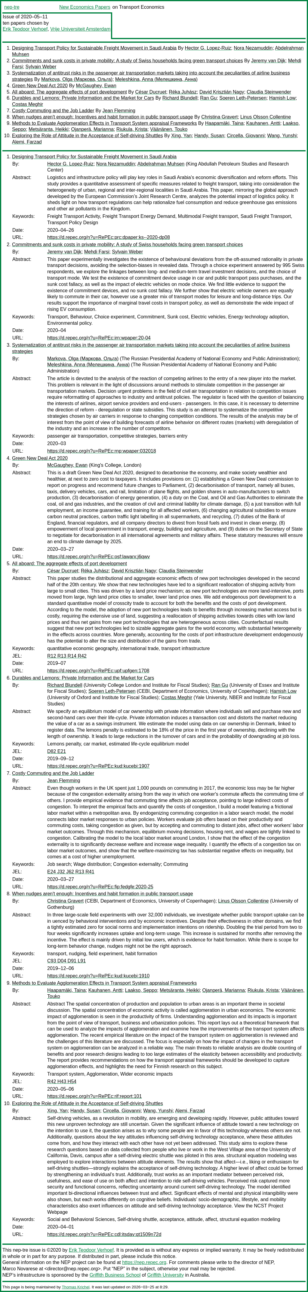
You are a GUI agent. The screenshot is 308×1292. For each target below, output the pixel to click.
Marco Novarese (20, 1268)
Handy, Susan (209, 135)
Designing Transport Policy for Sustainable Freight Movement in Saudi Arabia (94, 48)
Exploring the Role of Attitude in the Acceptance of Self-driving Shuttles (87, 135)
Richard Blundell (180, 98)
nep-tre (12, 7)
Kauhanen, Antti (263, 123)
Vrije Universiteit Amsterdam (80, 29)
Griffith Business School (115, 1275)
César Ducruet (150, 91)
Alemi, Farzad (27, 141)
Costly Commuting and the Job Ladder (53, 110)
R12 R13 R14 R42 (67, 655)
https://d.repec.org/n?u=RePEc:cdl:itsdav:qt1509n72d (104, 1234)
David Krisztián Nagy (221, 91)
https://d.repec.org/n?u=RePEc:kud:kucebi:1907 (98, 766)
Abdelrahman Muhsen (161, 163)
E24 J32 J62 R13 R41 (70, 871)
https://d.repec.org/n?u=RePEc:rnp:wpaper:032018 (101, 451)
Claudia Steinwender (269, 91)
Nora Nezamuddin (253, 48)
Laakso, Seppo (141, 990)
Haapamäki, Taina (224, 123)
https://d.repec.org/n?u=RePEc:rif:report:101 (94, 1096)
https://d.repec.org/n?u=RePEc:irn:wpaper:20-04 (99, 337)
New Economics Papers (84, 7)
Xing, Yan (181, 135)
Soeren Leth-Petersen (242, 98)
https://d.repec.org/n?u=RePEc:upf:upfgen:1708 (98, 670)
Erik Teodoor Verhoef (25, 29)
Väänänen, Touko (168, 129)
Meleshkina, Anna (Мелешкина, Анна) (156, 79)
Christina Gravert (219, 116)
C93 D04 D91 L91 (66, 960)
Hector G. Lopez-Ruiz (208, 48)
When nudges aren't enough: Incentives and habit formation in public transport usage (102, 116)
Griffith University (165, 1275)
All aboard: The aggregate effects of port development (69, 91)
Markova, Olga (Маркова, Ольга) (76, 79)
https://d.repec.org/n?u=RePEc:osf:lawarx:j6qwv (98, 556)
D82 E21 (56, 751)
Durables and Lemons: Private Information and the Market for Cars (83, 98)
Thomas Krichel (75, 1287)
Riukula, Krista (131, 129)
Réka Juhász (183, 91)
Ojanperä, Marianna (92, 129)
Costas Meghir (27, 104)
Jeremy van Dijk (268, 60)
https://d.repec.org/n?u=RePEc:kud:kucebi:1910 (98, 975)
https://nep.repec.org (144, 1262)
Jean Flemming (119, 110)
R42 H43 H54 (61, 1081)
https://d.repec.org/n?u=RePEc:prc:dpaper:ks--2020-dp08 (108, 237)
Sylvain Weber (40, 66)
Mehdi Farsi (96, 251)
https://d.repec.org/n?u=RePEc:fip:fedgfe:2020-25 (100, 886)
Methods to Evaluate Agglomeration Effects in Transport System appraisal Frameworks (104, 123)
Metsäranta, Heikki (49, 129)
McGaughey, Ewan (96, 85)
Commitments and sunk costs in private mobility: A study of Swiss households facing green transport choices (127, 60)
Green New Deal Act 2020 (40, 85)
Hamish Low (282, 98)
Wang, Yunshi (282, 135)
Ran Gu (208, 98)
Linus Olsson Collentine (265, 116)
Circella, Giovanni (245, 135)
